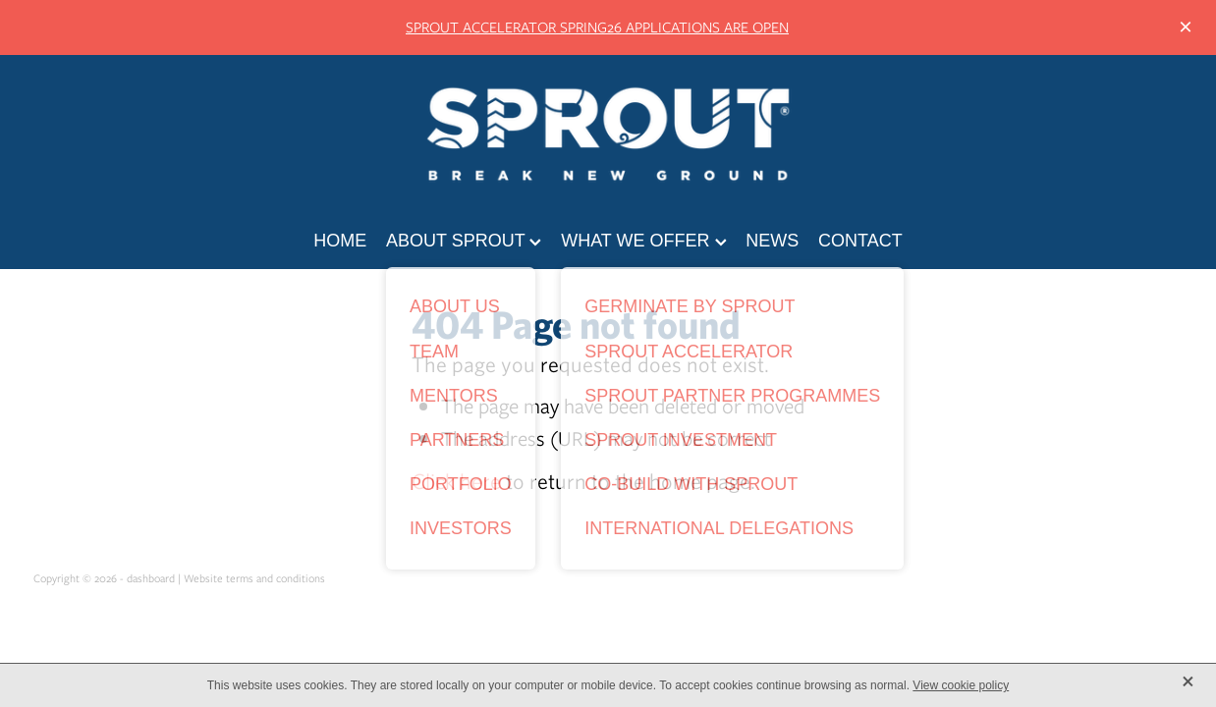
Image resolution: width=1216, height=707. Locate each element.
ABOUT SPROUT (463, 240)
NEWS (772, 240)
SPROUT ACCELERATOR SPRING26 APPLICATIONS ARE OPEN (597, 27)
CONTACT (860, 240)
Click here (456, 480)
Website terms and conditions (254, 578)
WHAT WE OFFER (643, 240)
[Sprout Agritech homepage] (607, 133)
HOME (339, 240)
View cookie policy (960, 685)
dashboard (151, 578)
